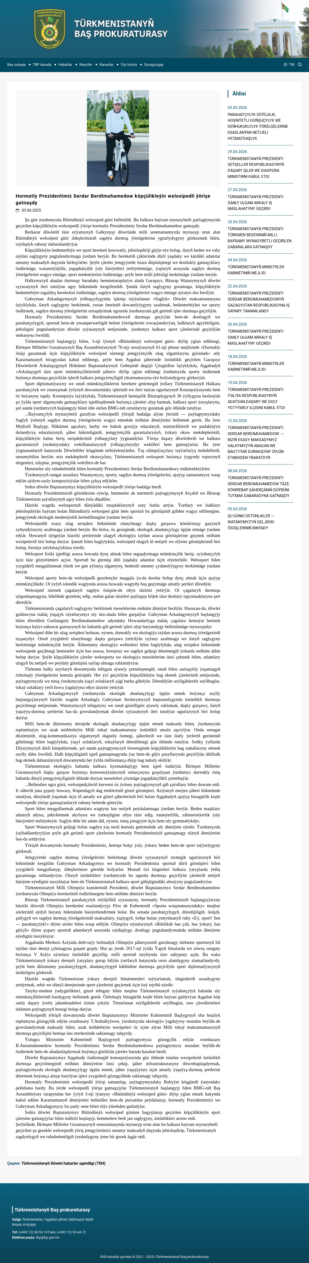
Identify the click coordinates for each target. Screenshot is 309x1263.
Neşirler (85, 64)
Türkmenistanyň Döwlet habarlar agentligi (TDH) (63, 1163)
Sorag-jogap (153, 64)
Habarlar (65, 64)
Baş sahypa (16, 64)
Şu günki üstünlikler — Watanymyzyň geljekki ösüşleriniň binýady (251, 522)
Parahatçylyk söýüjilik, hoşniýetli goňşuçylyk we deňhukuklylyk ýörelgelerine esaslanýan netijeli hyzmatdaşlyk (258, 126)
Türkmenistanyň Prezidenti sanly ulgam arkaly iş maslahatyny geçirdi (255, 203)
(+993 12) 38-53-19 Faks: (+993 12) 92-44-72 (49, 1232)
